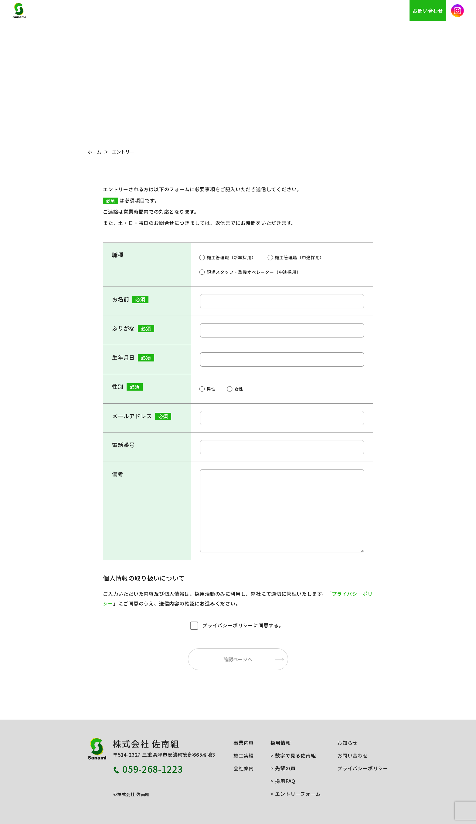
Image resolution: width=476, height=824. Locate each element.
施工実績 (306, 10)
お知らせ (394, 10)
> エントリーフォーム (295, 793)
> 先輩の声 (283, 768)
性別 (127, 386)
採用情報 (365, 10)
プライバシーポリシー (362, 768)
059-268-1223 (152, 768)
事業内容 (276, 10)
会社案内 (335, 10)
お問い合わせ (428, 10)
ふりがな (133, 328)
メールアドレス (141, 416)
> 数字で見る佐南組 (293, 755)
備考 (118, 474)
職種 (118, 255)
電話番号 (123, 445)
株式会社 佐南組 (44, 10)
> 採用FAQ (283, 781)
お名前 (130, 299)
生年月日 (133, 357)
